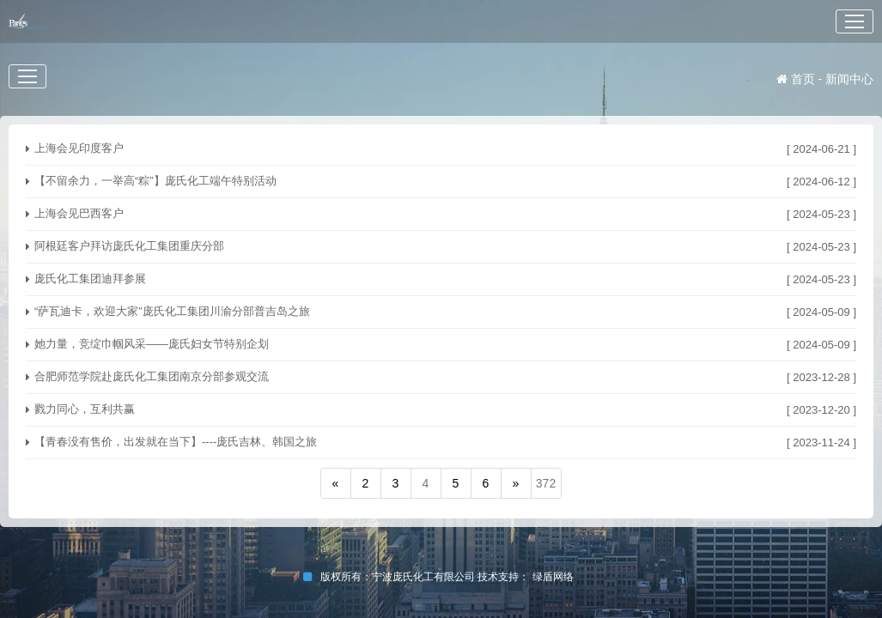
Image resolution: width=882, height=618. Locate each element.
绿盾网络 (556, 577)
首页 (795, 79)
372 (546, 483)
